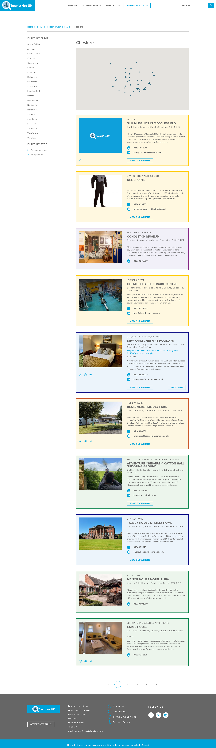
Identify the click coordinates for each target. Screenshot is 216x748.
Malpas (30, 95)
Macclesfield (33, 91)
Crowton (31, 72)
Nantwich (32, 105)
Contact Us (119, 711)
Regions (72, 5)
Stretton (31, 124)
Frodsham (32, 81)
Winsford (32, 138)
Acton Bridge (33, 44)
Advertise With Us (137, 5)
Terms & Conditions (124, 717)
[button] (129, 73)
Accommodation (91, 5)
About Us (118, 706)
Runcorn (31, 114)
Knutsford (32, 86)
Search (211, 5)
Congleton (32, 63)
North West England (59, 27)
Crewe (30, 67)
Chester (31, 58)
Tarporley (32, 128)
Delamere (32, 77)
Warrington (33, 133)
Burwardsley (33, 53)
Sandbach (32, 119)
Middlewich (33, 100)
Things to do (113, 5)
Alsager (31, 49)
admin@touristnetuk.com (89, 731)
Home (30, 27)
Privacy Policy (121, 722)
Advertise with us (41, 724)
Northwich (32, 110)
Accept (145, 745)
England (41, 27)
